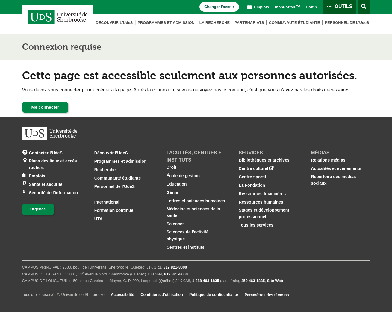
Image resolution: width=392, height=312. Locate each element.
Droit (171, 167)
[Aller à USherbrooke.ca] (49, 133)
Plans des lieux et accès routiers (53, 164)
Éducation (177, 184)
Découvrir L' (114, 22)
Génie (172, 192)
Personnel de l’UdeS (114, 186)
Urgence (38, 209)
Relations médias (328, 160)
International (106, 202)
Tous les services (256, 225)
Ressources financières (262, 193)
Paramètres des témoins (267, 295)
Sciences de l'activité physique (187, 235)
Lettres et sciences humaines (196, 200)
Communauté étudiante (294, 22)
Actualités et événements (336, 168)
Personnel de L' (347, 22)
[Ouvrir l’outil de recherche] (364, 7)
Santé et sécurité (46, 184)
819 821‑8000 (175, 267)
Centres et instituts (186, 247)
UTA (98, 218)
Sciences (176, 223)
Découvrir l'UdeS (111, 152)
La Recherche (214, 22)
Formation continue (114, 210)
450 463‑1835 (253, 280)
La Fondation (252, 185)
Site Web (275, 280)
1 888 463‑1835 (205, 280)
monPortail (285, 7)
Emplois (257, 7)
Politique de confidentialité (213, 294)
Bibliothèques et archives (264, 160)
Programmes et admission (166, 22)
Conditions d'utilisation (161, 294)
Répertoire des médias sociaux (333, 180)
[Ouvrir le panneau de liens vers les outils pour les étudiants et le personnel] (339, 7)
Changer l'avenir (219, 6)
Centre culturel (253, 168)
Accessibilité (122, 294)
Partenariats (249, 22)
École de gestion (183, 175)
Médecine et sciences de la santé (193, 212)
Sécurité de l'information (53, 192)
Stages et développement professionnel (264, 213)
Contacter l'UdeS (46, 152)
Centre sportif (252, 176)
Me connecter (45, 107)
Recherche (105, 169)
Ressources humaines (261, 202)
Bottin (311, 7)
